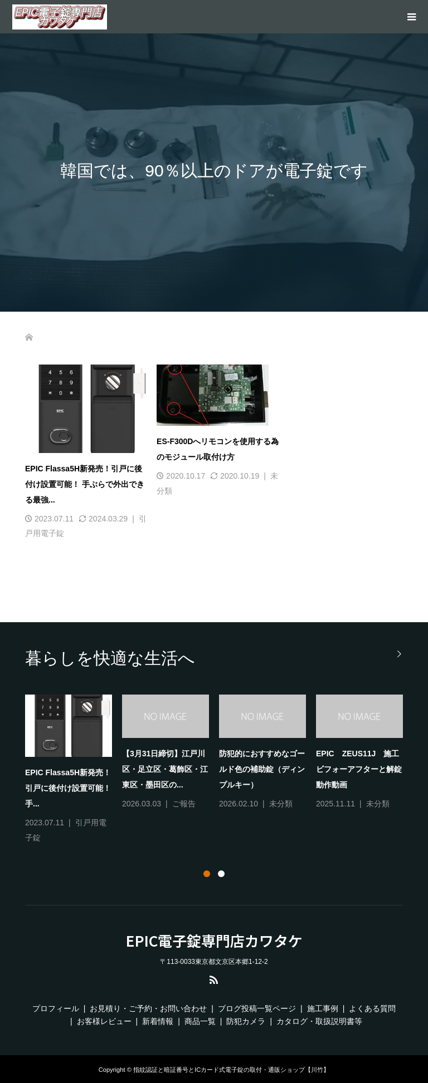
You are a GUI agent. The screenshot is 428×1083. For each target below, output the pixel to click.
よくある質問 (372, 1008)
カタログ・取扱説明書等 (319, 1021)
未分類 (281, 803)
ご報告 (184, 803)
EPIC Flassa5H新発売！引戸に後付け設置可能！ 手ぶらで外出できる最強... (84, 484)
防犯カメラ (245, 1021)
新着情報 (157, 1021)
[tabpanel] (219, 770)
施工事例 (322, 1008)
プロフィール (55, 1008)
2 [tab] (221, 873)
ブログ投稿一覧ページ (257, 1008)
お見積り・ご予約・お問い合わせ (148, 1008)
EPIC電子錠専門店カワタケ (214, 940)
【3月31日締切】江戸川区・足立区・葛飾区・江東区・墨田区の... (165, 769)
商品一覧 (200, 1021)
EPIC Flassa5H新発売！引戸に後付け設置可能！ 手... (68, 788)
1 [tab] (206, 873)
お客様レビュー (104, 1021)
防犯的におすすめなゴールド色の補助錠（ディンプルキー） (262, 769)
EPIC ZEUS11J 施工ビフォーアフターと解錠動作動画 (359, 769)
